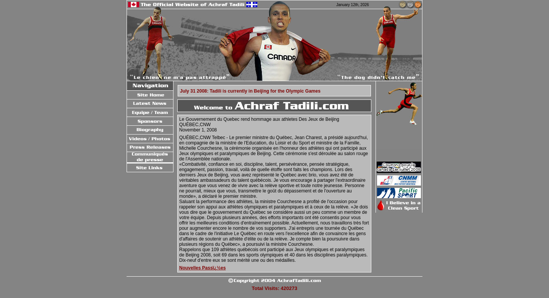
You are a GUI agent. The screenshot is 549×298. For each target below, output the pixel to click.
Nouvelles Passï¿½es (202, 268)
